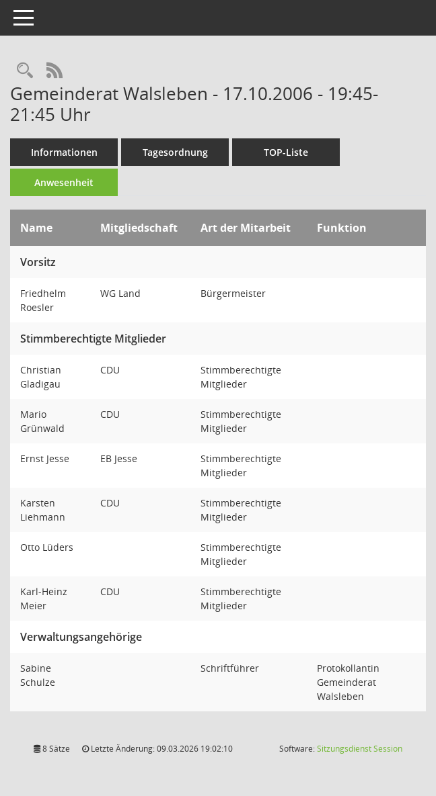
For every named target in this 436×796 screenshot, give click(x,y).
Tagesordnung (175, 152)
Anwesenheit (64, 182)
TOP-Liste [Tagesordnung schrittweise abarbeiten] (286, 152)
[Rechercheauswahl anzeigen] (25, 71)
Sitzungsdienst (359, 748)
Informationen (64, 152)
